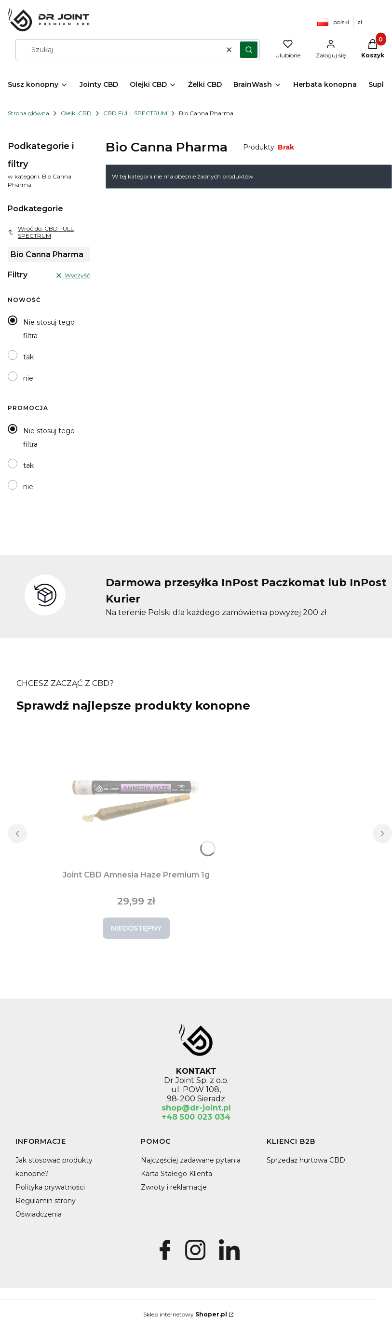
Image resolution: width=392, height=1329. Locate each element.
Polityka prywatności (50, 1187)
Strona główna (28, 113)
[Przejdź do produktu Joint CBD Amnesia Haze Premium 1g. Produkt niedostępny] (136, 793)
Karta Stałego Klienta (176, 1173)
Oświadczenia (38, 1214)
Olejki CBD (76, 113)
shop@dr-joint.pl (196, 1107)
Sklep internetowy (185, 1314)
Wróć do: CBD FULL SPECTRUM (41, 232)
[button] (248, 49)
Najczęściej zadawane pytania (191, 1160)
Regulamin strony (45, 1200)
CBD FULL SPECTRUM (135, 113)
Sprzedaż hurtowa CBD (306, 1160)
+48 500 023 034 (196, 1117)
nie (28, 378)
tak (28, 357)
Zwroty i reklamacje (174, 1187)
